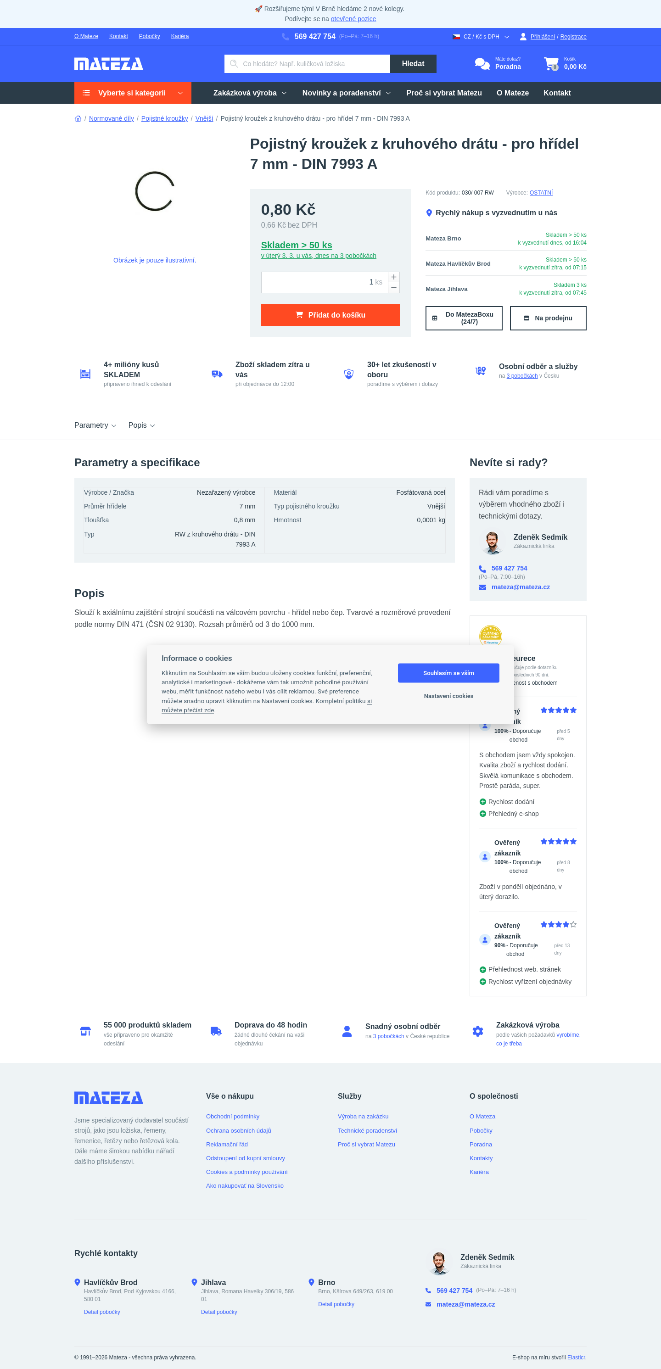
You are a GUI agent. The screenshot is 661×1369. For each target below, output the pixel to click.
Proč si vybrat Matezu (366, 1144)
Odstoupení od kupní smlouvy (245, 1158)
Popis (142, 425)
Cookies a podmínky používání (247, 1171)
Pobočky (149, 36)
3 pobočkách (522, 376)
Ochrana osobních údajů (238, 1130)
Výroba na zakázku (363, 1116)
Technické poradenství (367, 1130)
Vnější (204, 118)
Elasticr (576, 1357)
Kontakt (118, 36)
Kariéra (180, 36)
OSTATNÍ (541, 193)
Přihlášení (537, 36)
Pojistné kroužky (164, 118)
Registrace (573, 37)
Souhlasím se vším (448, 673)
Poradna (481, 1144)
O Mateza (482, 1116)
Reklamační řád (227, 1144)
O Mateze (86, 36)
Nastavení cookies (449, 696)
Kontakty (481, 1158)
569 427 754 (309, 36)
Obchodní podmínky (232, 1116)
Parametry (96, 425)
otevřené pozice (353, 18)
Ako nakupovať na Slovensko (245, 1185)
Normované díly (111, 118)
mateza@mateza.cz (514, 587)
